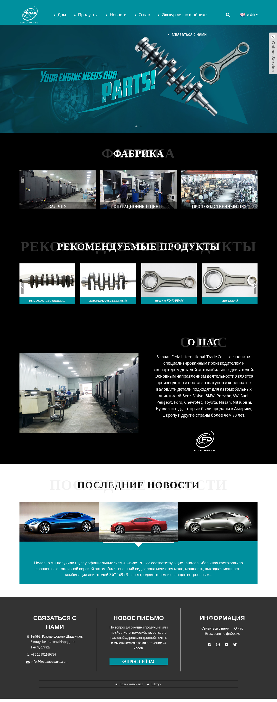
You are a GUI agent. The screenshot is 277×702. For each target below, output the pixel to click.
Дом (62, 9)
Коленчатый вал (131, 687)
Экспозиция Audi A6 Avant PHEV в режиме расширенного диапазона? (138, 548)
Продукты (88, 9)
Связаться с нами (189, 29)
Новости (118, 9)
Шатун (156, 687)
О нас (144, 9)
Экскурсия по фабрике (184, 9)
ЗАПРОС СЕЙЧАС (138, 664)
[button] (136, 121)
